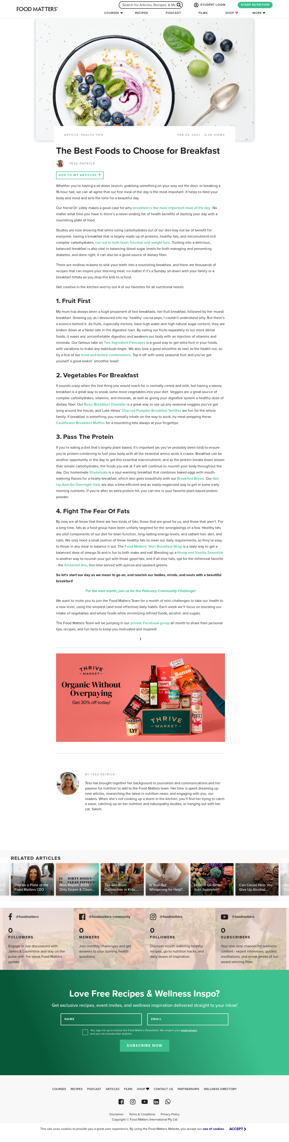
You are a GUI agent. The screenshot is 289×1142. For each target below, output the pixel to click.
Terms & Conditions (142, 1114)
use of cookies (213, 1129)
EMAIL (156, 1019)
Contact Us (163, 1089)
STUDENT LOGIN (209, 5)
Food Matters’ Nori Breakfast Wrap (153, 546)
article (71, 135)
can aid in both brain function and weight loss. (133, 242)
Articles (112, 1089)
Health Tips (92, 135)
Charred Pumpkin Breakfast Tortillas (151, 410)
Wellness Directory (220, 1089)
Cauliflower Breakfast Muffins (80, 423)
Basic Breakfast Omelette (105, 404)
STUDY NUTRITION (255, 5)
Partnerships (188, 1089)
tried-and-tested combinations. (106, 355)
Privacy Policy (170, 1114)
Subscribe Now (145, 1045)
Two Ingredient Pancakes (124, 342)
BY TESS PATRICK (100, 774)
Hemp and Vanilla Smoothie (200, 552)
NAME (70, 1019)
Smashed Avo (75, 565)
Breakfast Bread (190, 478)
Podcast (173, 13)
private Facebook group (150, 623)
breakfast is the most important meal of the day (172, 208)
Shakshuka (98, 472)
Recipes (141, 13)
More (257, 13)
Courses (111, 13)
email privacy (189, 1030)
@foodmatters (27, 916)
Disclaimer (116, 1114)
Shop (231, 13)
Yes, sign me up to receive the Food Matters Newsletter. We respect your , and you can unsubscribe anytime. (144, 1032)
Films (203, 13)
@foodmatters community (109, 916)
